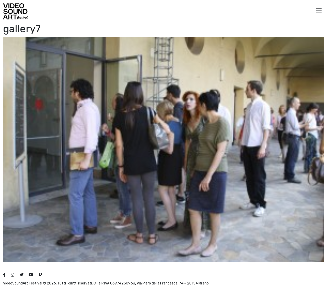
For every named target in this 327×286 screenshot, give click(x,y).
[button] (319, 11)
